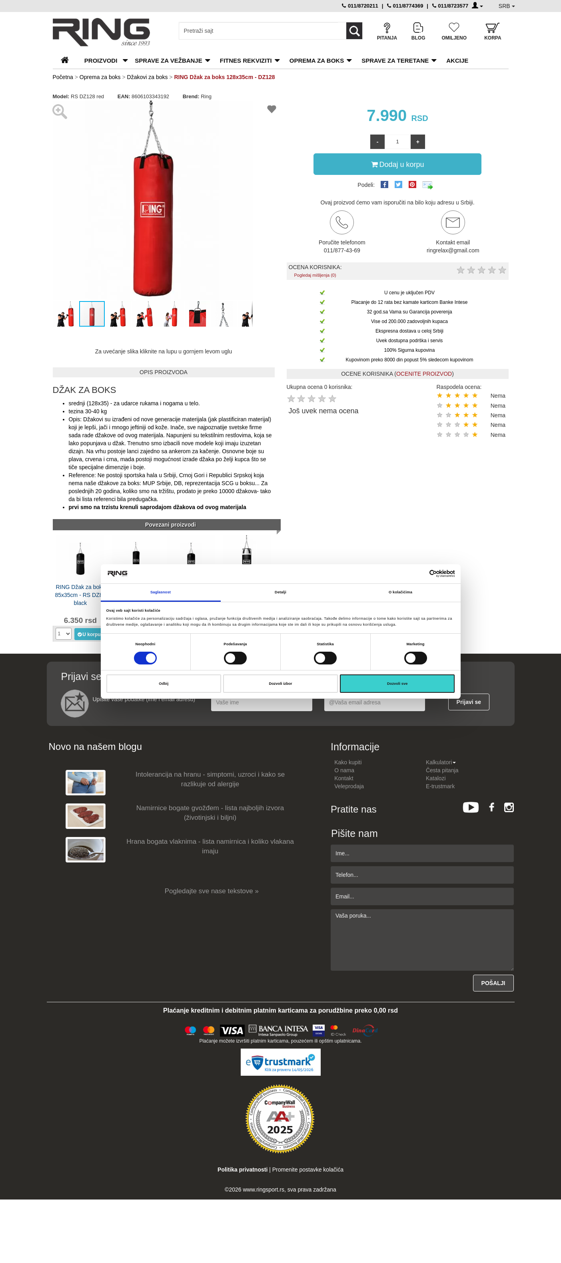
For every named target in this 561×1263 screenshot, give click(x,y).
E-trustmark (440, 786)
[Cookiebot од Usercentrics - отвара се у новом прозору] (420, 573)
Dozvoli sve (397, 684)
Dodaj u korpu (397, 164)
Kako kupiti (347, 762)
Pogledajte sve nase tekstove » (212, 891)
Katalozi (436, 778)
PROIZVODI (101, 60)
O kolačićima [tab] (400, 592)
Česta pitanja (442, 770)
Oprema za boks (316, 60)
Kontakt (343, 778)
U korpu (88, 634)
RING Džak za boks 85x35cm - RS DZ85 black (80, 594)
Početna (63, 77)
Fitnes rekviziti (246, 60)
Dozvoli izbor (280, 684)
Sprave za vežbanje (168, 60)
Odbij (163, 684)
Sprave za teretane (395, 60)
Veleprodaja (349, 786)
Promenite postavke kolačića (307, 1169)
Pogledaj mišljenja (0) (315, 275)
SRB (507, 6)
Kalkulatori (441, 762)
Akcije (457, 60)
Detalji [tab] (280, 592)
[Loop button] (354, 30)
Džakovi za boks (147, 77)
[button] (245, 107)
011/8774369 (405, 6)
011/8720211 (360, 6)
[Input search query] (258, 30)
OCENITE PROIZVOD (424, 374)
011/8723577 (450, 6)
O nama (344, 770)
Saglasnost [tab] (160, 592)
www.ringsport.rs (263, 1189)
